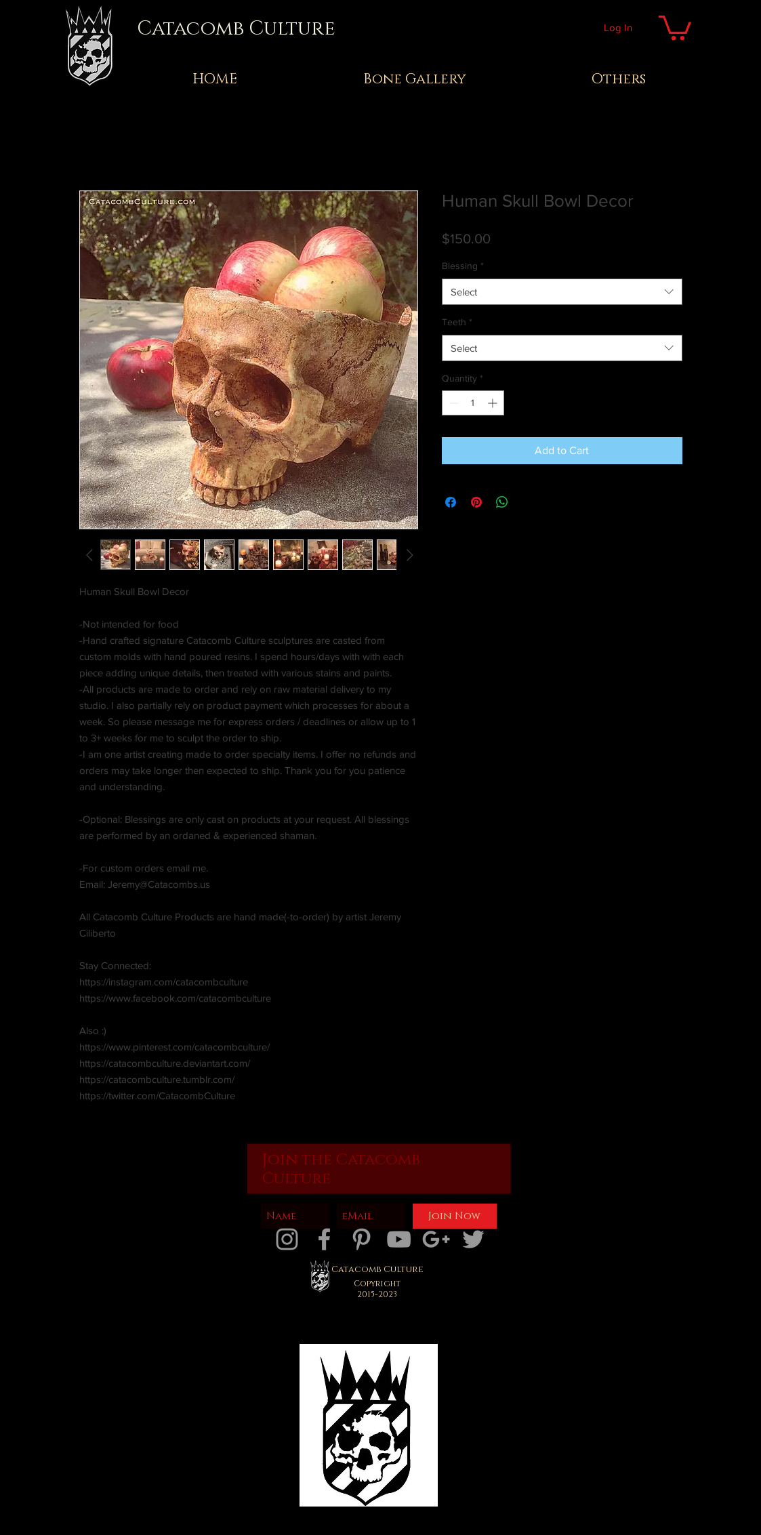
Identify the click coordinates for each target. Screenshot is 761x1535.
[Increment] (493, 403)
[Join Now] (455, 1216)
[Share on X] (528, 502)
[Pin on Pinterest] (476, 502)
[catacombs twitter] (473, 1239)
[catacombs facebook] (324, 1239)
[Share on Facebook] (451, 502)
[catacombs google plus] (436, 1239)
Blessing (463, 265)
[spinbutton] (473, 403)
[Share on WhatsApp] (502, 502)
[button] (675, 26)
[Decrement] (452, 403)
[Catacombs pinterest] (361, 1239)
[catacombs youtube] (398, 1239)
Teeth (457, 321)
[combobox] (562, 292)
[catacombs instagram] (287, 1239)
